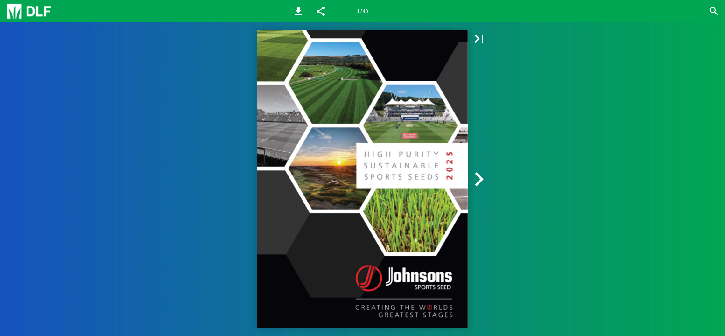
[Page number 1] (362, 11)
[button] (298, 11)
